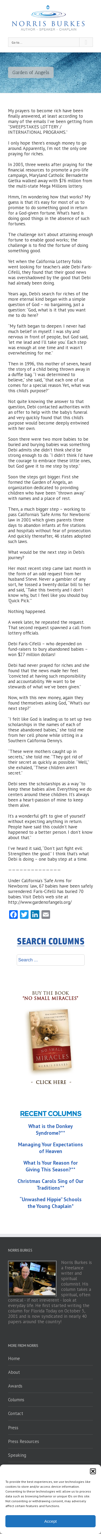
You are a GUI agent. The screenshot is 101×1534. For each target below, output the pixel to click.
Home (14, 1358)
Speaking (17, 1455)
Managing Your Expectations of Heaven (50, 1147)
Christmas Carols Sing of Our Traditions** (50, 1184)
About (14, 1372)
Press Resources (23, 1441)
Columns (16, 1400)
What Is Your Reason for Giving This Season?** (50, 1166)
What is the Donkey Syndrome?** (50, 1129)
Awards (15, 1386)
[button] (93, 1471)
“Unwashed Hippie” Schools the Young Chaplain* (51, 1202)
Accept (50, 1521)
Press (13, 1428)
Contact (15, 1413)
